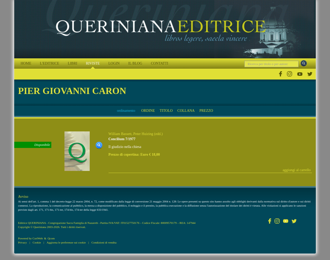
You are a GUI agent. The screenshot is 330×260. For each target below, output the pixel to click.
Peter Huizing (143, 134)
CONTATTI (159, 63)
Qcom (51, 238)
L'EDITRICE (49, 63)
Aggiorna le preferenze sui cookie (66, 242)
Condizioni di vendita (104, 242)
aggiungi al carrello (297, 170)
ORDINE (148, 111)
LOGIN (114, 63)
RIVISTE (93, 63)
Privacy (22, 242)
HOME (26, 63)
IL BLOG (135, 63)
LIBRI (72, 63)
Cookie (36, 242)
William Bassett (120, 134)
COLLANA (186, 111)
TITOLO (166, 111)
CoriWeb (37, 238)
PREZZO (206, 111)
